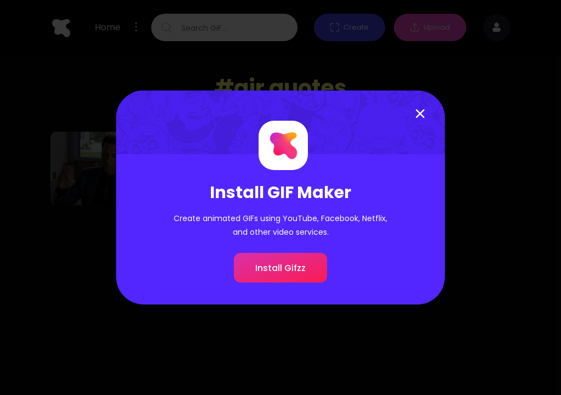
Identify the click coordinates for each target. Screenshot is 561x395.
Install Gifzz (280, 268)
